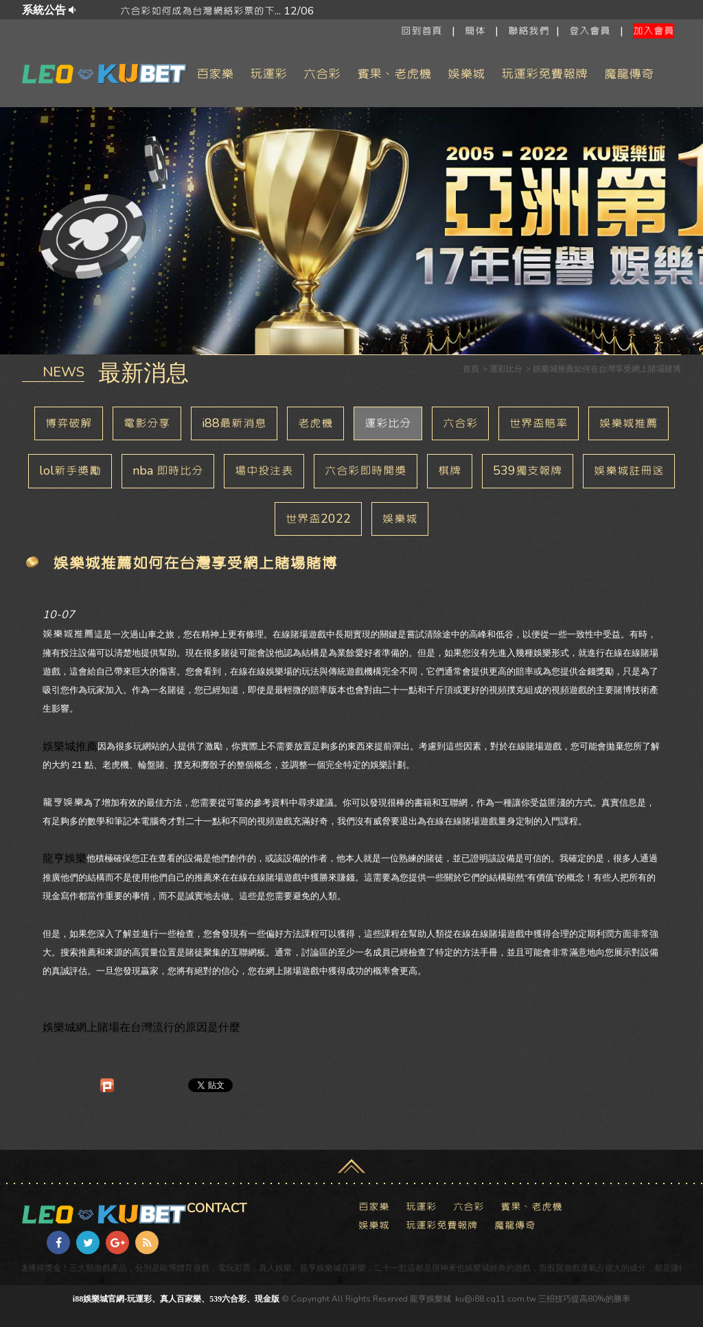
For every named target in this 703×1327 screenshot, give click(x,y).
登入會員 (589, 30)
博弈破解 (68, 423)
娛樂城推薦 (628, 423)
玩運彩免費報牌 (544, 74)
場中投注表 (264, 470)
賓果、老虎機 (394, 74)
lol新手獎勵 (70, 470)
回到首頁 (421, 30)
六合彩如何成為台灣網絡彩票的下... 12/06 (456, 11)
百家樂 (214, 74)
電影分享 (147, 423)
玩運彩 (268, 74)
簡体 (475, 30)
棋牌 (449, 470)
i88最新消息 (234, 423)
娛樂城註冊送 (629, 470)
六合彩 (322, 74)
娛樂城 (466, 74)
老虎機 (315, 423)
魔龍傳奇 (629, 74)
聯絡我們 (528, 30)
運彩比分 (388, 423)
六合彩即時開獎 (365, 470)
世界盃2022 (318, 518)
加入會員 (653, 30)
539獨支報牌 (527, 470)
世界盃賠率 (538, 423)
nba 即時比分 (167, 470)
